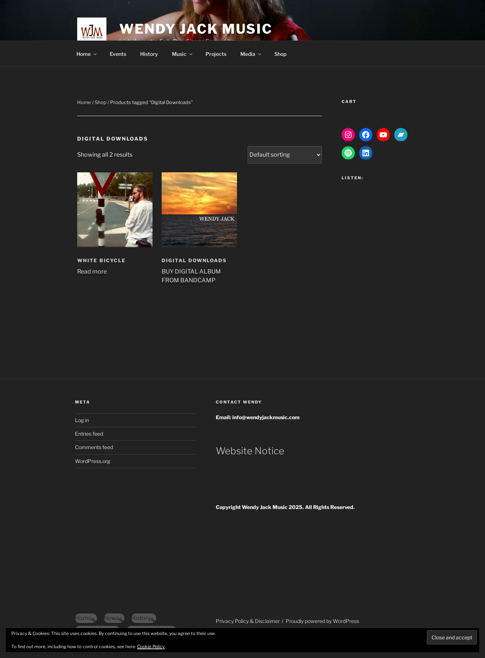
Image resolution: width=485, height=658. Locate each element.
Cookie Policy (151, 646)
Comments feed (94, 447)
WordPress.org (92, 461)
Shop (280, 54)
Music (182, 54)
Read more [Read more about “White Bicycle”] (92, 271)
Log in (82, 420)
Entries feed (89, 434)
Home (87, 54)
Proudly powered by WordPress (322, 621)
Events (118, 54)
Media (251, 54)
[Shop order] (285, 155)
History (149, 54)
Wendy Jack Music (195, 29)
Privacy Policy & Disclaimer (248, 621)
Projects (216, 54)
